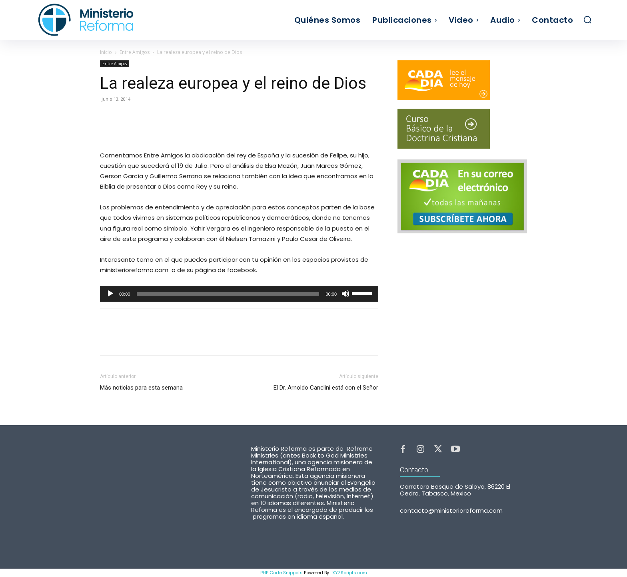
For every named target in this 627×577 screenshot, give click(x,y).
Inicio (106, 52)
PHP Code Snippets (281, 572)
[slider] (228, 294)
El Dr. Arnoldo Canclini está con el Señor (326, 387)
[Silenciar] (345, 294)
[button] (587, 19)
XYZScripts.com (349, 572)
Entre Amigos (135, 52)
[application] (239, 294)
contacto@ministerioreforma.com (451, 513)
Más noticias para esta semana (141, 387)
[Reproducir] (110, 294)
